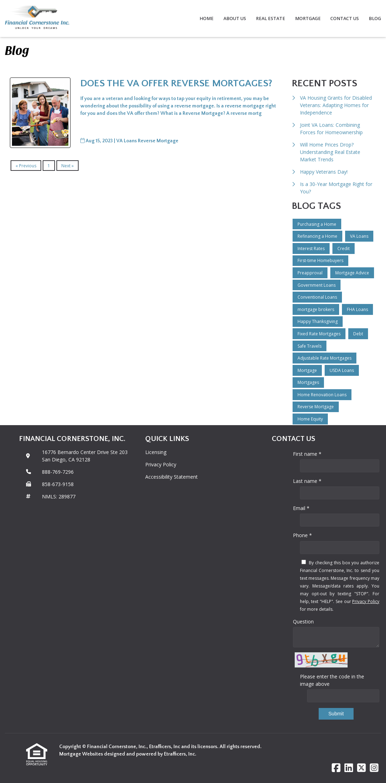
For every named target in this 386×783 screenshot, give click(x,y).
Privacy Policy (365, 601)
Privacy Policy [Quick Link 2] (160, 464)
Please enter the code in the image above (332, 680)
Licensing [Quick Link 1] (155, 452)
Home (207, 18)
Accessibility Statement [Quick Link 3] (171, 476)
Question (303, 621)
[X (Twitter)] (361, 768)
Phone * (302, 535)
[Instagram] (374, 768)
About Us (234, 18)
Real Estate (270, 18)
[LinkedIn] (348, 768)
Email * (301, 508)
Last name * (307, 481)
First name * (307, 453)
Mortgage (308, 18)
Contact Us (344, 18)
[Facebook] (336, 768)
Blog (375, 18)
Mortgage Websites (81, 754)
